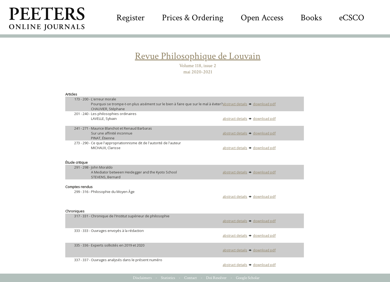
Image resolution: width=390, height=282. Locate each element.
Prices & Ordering (192, 17)
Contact (190, 277)
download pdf (264, 103)
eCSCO (351, 17)
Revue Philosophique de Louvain (198, 56)
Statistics (168, 277)
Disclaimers (142, 277)
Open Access (262, 17)
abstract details (235, 103)
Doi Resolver (216, 277)
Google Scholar (248, 277)
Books (311, 17)
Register (130, 17)
